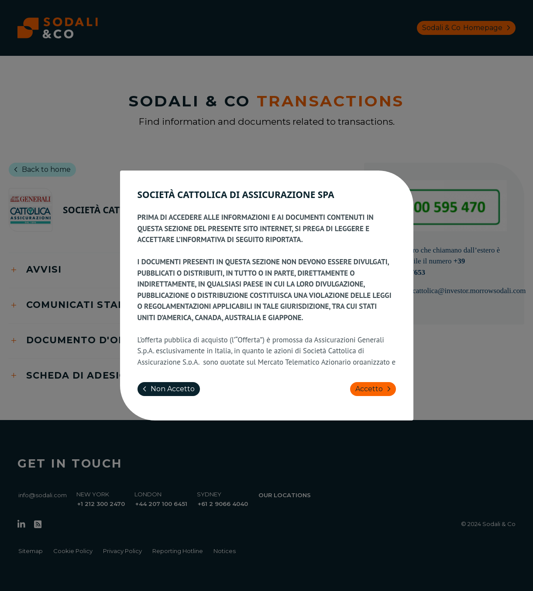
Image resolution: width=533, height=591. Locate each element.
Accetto (374, 389)
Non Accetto (167, 389)
